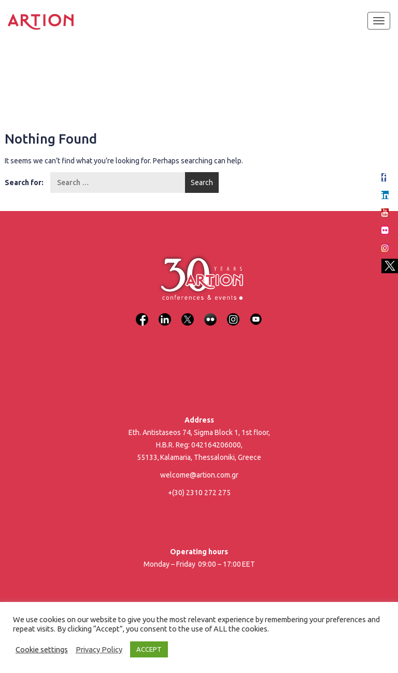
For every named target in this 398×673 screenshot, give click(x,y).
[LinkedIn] (165, 313)
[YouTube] (256, 313)
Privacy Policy (99, 649)
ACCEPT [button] (149, 649)
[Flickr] (210, 313)
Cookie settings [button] (42, 649)
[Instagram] (233, 313)
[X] (187, 313)
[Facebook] (142, 313)
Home (21, 72)
